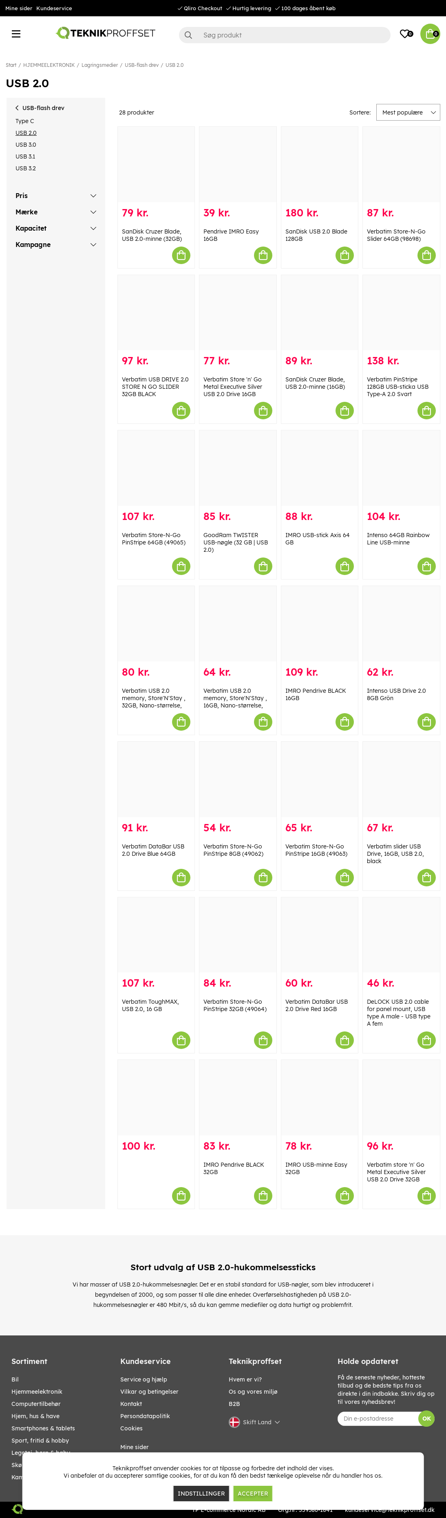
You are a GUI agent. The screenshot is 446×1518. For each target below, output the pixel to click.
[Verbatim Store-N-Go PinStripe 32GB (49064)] (238, 935)
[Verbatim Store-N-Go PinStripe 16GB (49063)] (320, 779)
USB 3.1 (25, 156)
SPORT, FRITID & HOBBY (40, 1440)
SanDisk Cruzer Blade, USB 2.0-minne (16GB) (315, 383)
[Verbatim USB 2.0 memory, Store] (156, 623)
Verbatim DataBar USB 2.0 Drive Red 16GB (316, 1005)
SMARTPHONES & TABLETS (43, 1428)
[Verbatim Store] (238, 312)
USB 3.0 (25, 144)
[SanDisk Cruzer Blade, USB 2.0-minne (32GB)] (156, 164)
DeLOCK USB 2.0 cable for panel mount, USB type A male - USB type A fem (399, 1012)
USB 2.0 (174, 65)
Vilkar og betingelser (149, 1391)
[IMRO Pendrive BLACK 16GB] (320, 623)
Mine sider (18, 8)
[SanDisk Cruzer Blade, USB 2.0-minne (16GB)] (320, 312)
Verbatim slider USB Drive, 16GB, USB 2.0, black (395, 854)
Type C (24, 121)
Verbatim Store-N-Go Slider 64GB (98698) (396, 235)
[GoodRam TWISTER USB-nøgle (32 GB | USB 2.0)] (238, 468)
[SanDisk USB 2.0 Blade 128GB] (320, 164)
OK (426, 1418)
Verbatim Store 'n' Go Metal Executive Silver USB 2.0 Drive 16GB (232, 387)
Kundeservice (54, 8)
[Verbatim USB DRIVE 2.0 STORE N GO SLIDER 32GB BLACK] (156, 312)
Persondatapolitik (145, 1416)
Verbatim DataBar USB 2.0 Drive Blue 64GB (153, 850)
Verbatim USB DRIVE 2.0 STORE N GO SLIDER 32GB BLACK (155, 387)
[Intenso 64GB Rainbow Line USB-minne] (401, 468)
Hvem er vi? (245, 1379)
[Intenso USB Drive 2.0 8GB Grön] (401, 623)
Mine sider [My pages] (134, 1447)
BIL (15, 1379)
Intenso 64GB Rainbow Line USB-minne (398, 538)
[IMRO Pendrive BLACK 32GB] (238, 1097)
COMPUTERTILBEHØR (36, 1404)
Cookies (131, 1428)
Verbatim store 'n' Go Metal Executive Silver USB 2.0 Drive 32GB (396, 1172)
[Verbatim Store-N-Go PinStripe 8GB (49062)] (238, 779)
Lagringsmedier (100, 65)
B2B (234, 1404)
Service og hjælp (143, 1379)
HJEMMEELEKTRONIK (49, 65)
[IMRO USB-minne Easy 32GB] (320, 1097)
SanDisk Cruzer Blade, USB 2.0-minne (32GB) (152, 235)
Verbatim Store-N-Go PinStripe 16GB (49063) (316, 850)
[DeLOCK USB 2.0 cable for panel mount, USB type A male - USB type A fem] (401, 935)
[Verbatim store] (401, 1097)
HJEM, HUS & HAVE (35, 1416)
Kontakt (131, 1404)
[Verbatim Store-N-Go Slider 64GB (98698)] (401, 164)
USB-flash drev (142, 65)
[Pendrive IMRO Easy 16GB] (238, 164)
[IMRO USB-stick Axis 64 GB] (320, 468)
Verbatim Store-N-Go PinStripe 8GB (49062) (233, 850)
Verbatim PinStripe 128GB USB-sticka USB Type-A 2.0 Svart (397, 387)
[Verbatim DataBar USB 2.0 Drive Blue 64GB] (156, 779)
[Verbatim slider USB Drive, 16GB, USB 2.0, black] (401, 779)
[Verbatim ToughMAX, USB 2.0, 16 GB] (156, 935)
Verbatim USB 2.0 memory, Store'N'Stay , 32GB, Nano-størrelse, (153, 698)
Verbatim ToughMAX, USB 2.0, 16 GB (150, 1005)
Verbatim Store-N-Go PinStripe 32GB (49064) (235, 1005)
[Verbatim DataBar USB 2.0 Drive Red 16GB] (320, 935)
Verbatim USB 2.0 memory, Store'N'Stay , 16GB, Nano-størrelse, (235, 698)
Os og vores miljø (253, 1391)
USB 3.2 (25, 168)
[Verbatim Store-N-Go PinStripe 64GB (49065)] (156, 468)
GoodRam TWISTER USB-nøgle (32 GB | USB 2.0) (235, 542)
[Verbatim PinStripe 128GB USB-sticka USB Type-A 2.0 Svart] (401, 312)
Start (11, 65)
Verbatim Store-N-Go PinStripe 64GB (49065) (153, 538)
